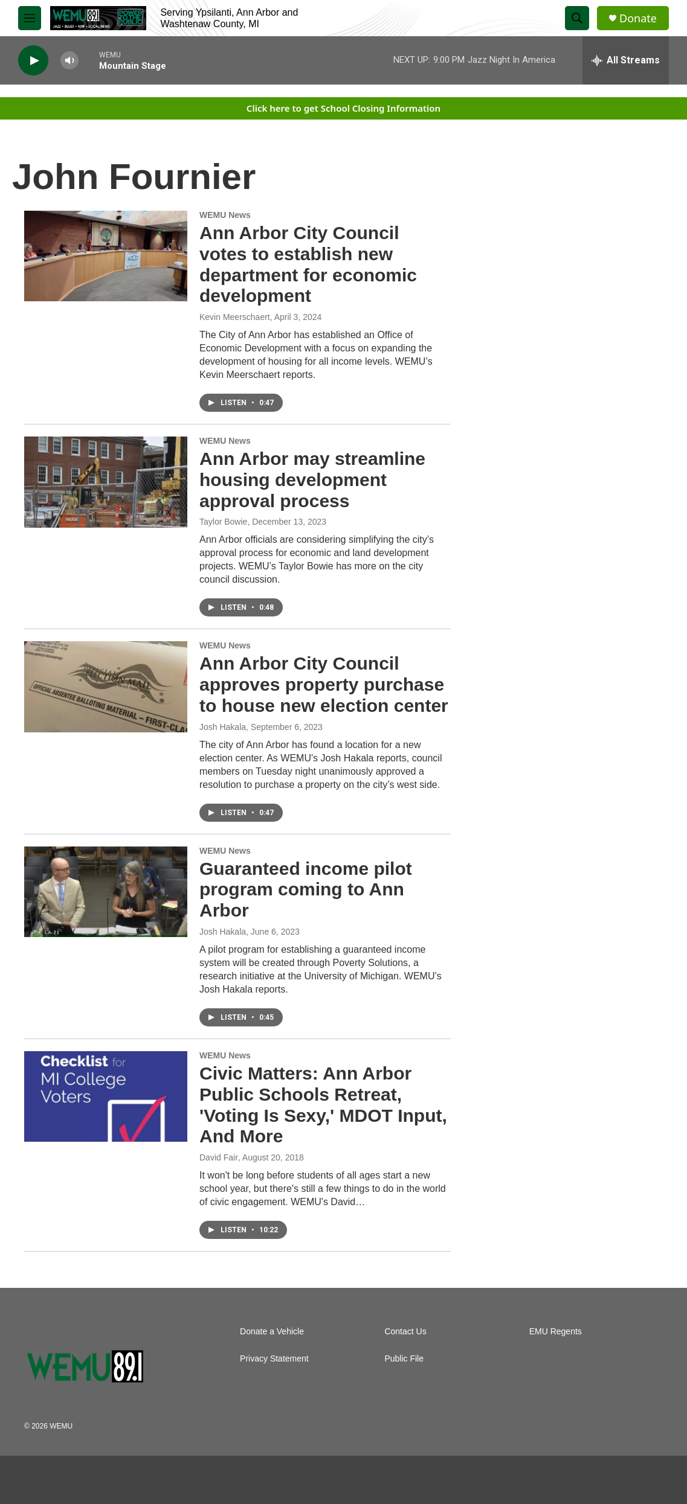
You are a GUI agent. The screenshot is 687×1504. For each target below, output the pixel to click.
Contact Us (405, 1331)
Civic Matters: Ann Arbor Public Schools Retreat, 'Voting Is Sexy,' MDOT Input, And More (323, 1104)
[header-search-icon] (577, 18)
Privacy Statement (274, 1358)
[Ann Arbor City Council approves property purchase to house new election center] (105, 686)
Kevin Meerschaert (234, 317)
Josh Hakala (222, 727)
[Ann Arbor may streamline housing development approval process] (105, 482)
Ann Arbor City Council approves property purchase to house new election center (323, 684)
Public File (404, 1358)
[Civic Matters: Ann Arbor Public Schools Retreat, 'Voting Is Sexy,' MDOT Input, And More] (105, 1096)
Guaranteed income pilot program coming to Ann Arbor (305, 890)
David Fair (218, 1157)
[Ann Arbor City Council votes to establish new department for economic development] (105, 256)
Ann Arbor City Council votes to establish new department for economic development (308, 264)
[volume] (69, 60)
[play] (33, 61)
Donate (638, 18)
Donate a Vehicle (272, 1331)
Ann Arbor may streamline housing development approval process (312, 480)
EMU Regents (555, 1331)
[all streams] (625, 60)
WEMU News (225, 215)
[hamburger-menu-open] (29, 18)
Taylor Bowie (223, 521)
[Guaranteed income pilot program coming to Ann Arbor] (105, 891)
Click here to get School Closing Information (343, 108)
